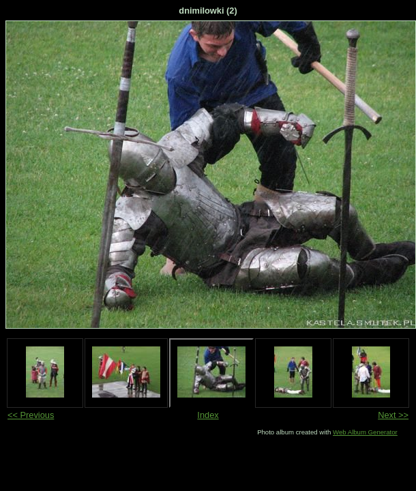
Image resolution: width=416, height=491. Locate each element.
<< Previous (31, 415)
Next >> (393, 415)
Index (207, 415)
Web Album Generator (365, 432)
